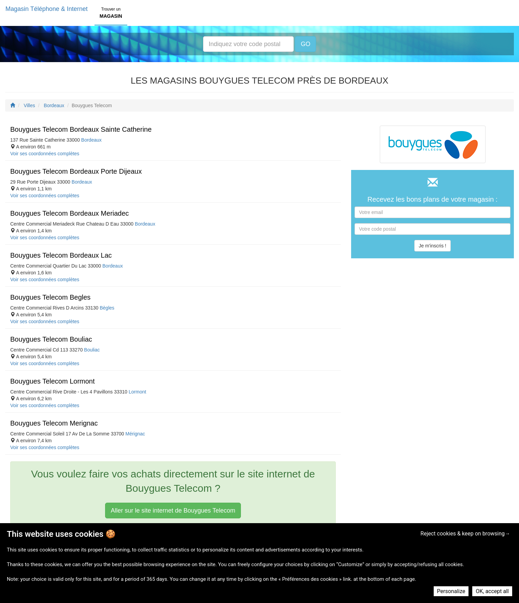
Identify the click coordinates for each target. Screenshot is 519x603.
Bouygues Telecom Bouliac (51, 339)
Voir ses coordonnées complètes (44, 153)
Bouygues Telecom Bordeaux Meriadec (69, 213)
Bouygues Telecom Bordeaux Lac (61, 255)
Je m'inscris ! (432, 245)
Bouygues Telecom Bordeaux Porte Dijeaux (76, 171)
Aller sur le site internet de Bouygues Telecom (173, 510)
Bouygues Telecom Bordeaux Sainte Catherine (81, 129)
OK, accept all (492, 591)
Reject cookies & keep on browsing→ (465, 533)
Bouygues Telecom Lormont (52, 381)
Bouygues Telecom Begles (50, 297)
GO (305, 44)
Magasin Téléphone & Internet (46, 8)
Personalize (451, 591)
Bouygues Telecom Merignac (54, 423)
